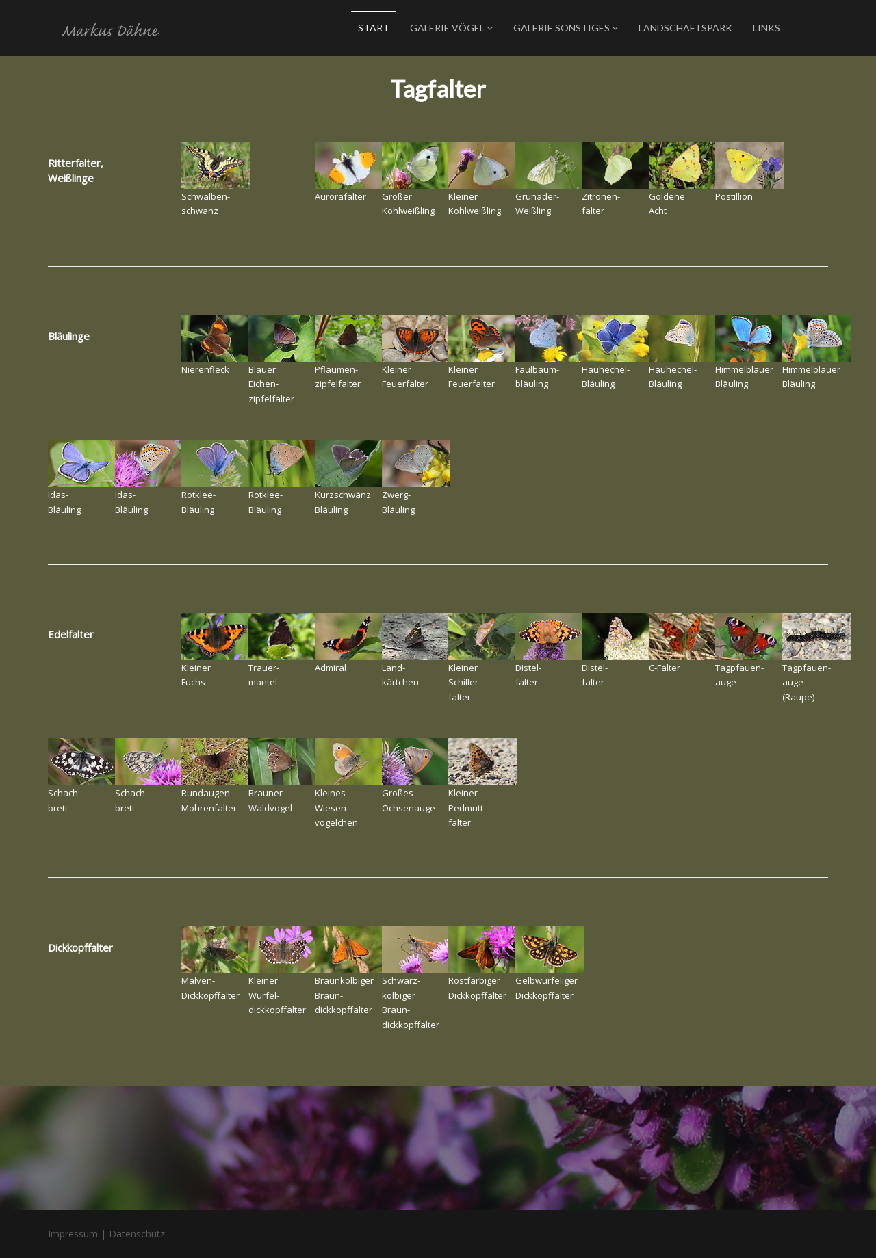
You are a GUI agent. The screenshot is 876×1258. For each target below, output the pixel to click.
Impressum (73, 1233)
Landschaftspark (685, 28)
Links (766, 28)
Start (373, 28)
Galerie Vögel (451, 28)
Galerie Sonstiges (565, 28)
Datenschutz (137, 1233)
